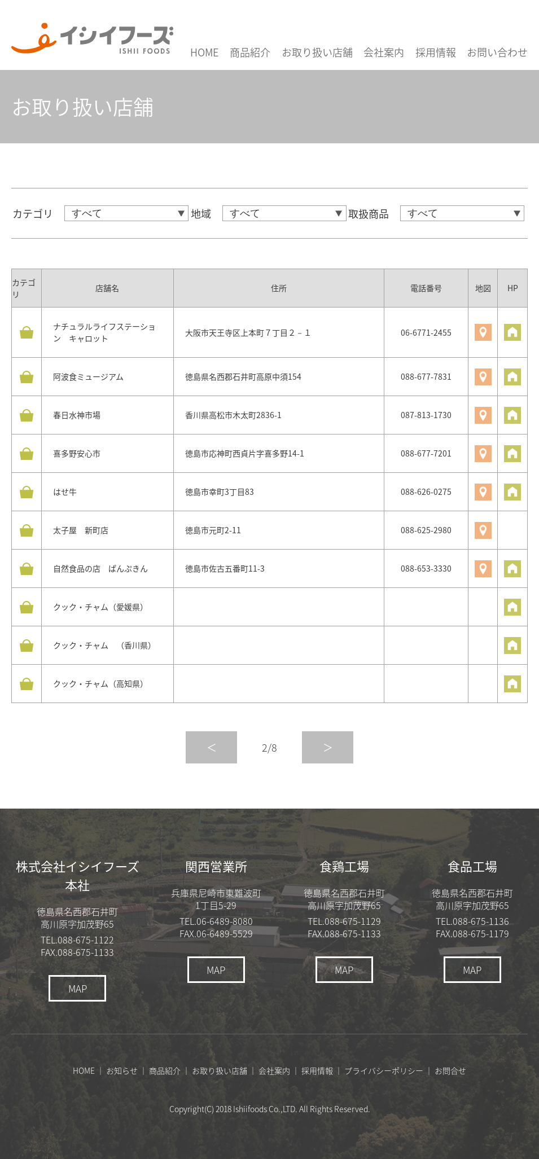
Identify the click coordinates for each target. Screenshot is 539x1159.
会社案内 (383, 52)
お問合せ (450, 1070)
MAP (77, 988)
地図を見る (483, 332)
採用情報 (435, 52)
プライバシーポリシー (383, 1070)
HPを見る (512, 332)
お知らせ (122, 1070)
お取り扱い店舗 (317, 52)
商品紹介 (250, 52)
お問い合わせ (497, 52)
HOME (204, 52)
